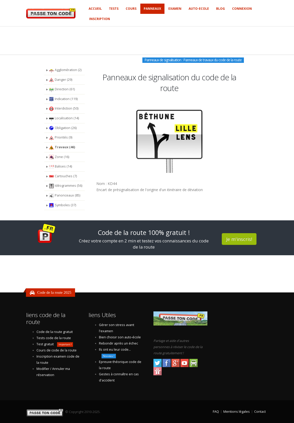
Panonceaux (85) (64, 195)
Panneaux (152, 8)
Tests (113, 8)
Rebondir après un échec (118, 343)
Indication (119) (63, 99)
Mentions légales (236, 411)
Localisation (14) (64, 118)
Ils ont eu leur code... (115, 349)
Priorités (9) (60, 137)
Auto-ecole (199, 8)
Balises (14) (60, 166)
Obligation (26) (63, 128)
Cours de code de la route (56, 350)
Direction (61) (62, 89)
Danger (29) (60, 79)
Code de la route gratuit (54, 332)
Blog (220, 8)
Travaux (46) (62, 147)
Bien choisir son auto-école (120, 337)
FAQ (216, 411)
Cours (131, 8)
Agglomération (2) (65, 70)
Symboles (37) (62, 205)
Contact (260, 411)
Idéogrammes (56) (65, 186)
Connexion (242, 8)
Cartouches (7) (63, 176)
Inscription (99, 19)
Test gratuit (45, 344)
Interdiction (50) (63, 108)
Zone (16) (59, 157)
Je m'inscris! (239, 239)
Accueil (95, 8)
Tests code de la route (53, 338)
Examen (174, 8)
